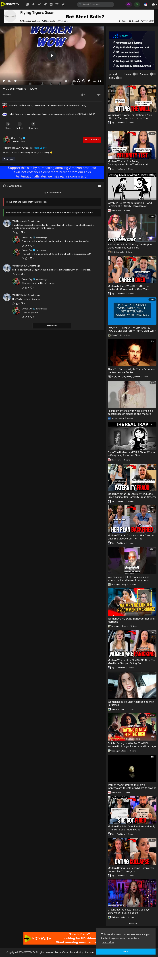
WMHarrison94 (19, 221)
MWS (80, 114)
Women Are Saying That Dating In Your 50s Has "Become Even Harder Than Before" (130, 118)
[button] (146, 4)
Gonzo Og (18, 138)
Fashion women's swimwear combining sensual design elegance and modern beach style (130, 413)
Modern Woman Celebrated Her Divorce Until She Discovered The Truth (131, 537)
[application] (52, 55)
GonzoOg (81, 105)
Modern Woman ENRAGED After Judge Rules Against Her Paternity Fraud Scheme (132, 495)
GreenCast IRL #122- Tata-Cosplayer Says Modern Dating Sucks (129, 911)
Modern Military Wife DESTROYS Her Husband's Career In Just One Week (129, 288)
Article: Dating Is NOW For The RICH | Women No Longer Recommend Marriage (132, 745)
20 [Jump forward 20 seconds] (83, 81)
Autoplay (144, 74)
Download (35, 125)
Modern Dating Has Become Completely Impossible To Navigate (131, 869)
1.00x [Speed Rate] (73, 81)
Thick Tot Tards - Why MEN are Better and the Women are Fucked (132, 371)
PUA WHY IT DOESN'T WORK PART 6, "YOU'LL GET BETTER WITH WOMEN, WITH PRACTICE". (132, 330)
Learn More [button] (108, 942)
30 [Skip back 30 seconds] (78, 81)
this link (90, 114)
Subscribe (92, 139)
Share (8, 125)
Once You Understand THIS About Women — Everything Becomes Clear (132, 454)
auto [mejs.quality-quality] (94, 81)
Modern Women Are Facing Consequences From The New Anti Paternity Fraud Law (128, 164)
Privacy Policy (76, 952)
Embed (20, 125)
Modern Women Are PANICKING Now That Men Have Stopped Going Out (132, 662)
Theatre (127, 74)
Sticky (112, 78)
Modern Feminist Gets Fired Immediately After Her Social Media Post (131, 828)
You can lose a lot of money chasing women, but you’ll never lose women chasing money (129, 580)
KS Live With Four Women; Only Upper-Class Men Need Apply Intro (130, 246)
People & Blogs (39, 148)
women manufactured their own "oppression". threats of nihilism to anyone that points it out (132, 788)
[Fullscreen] (99, 80)
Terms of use (61, 952)
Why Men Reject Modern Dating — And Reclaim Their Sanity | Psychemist (130, 204)
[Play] (4, 80)
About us (89, 952)
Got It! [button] (126, 951)
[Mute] (89, 80)
